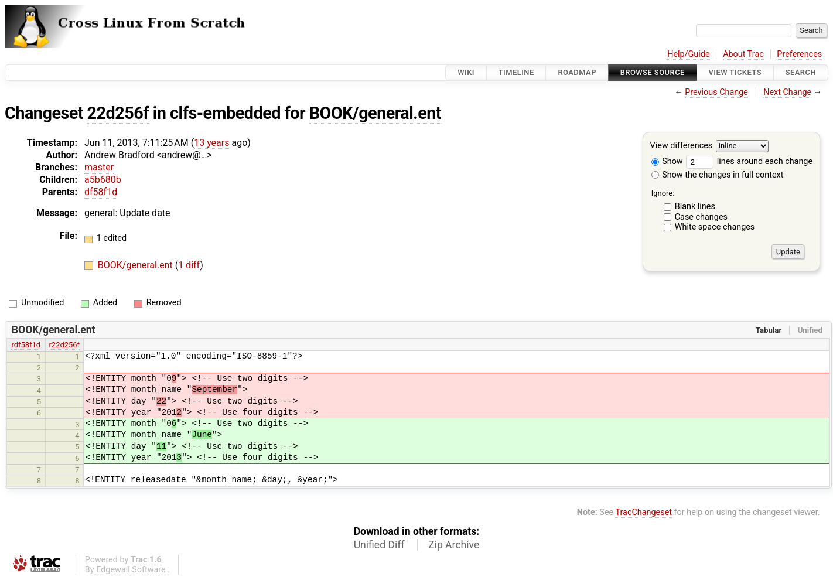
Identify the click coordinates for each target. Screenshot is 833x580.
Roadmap (577, 72)
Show (667, 161)
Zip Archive (453, 545)
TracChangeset (643, 512)
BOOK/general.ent (375, 113)
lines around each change (749, 161)
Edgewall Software (131, 570)
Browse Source (652, 72)
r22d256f (64, 344)
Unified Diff (379, 545)
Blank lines (695, 206)
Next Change (787, 92)
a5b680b (102, 179)
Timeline (516, 72)
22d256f (118, 113)
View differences (681, 146)
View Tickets (735, 72)
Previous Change (716, 92)
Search (801, 72)
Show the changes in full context (717, 175)
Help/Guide (688, 54)
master (99, 167)
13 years (211, 142)
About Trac (743, 54)
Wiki (466, 72)
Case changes (701, 217)
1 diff (189, 265)
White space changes (715, 227)
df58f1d (100, 191)
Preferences (799, 54)
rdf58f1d (25, 344)
